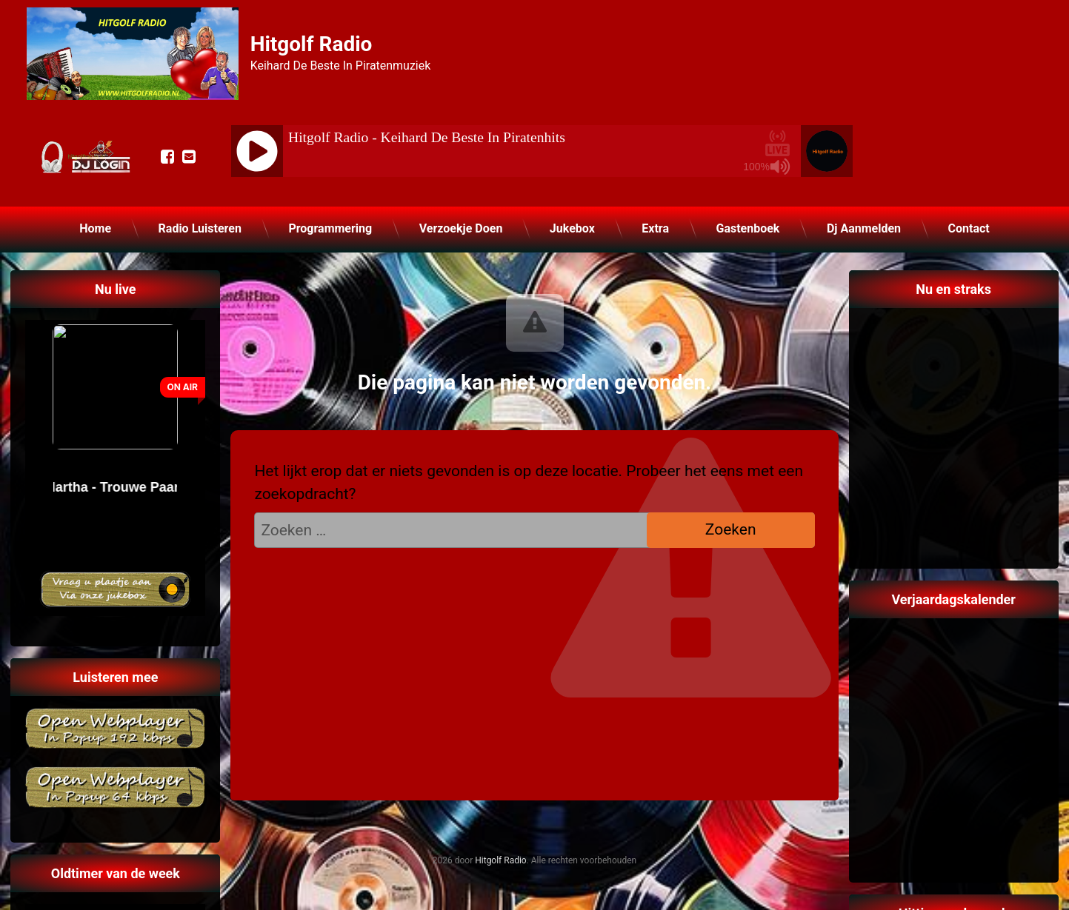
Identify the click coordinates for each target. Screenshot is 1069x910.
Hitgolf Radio (500, 860)
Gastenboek (747, 228)
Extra (655, 228)
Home (95, 228)
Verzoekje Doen (461, 228)
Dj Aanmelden (864, 228)
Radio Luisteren (200, 228)
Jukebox (572, 228)
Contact (969, 228)
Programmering (330, 228)
